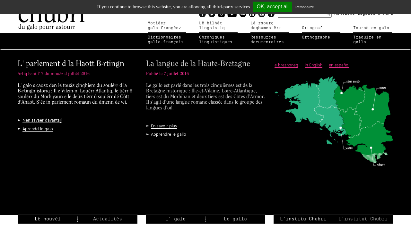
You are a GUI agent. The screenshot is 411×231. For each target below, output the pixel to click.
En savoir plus (164, 125)
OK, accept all (273, 6)
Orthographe (316, 37)
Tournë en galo (371, 28)
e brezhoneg (286, 64)
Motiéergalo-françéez (164, 25)
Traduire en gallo (367, 40)
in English (313, 64)
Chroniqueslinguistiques (215, 40)
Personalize (304, 7)
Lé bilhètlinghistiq (212, 25)
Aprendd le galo (37, 128)
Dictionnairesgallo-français (166, 40)
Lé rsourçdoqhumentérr (265, 25)
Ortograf (312, 28)
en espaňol (339, 64)
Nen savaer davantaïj (42, 120)
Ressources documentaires (267, 40)
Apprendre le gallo (168, 134)
